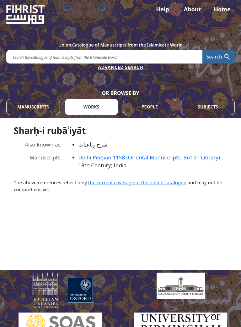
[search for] (104, 57)
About (192, 9)
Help (162, 9)
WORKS (91, 107)
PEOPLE (150, 107)
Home (222, 9)
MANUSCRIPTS (33, 107)
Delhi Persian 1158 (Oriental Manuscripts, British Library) (149, 157)
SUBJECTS (208, 107)
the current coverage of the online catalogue (137, 182)
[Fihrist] (120, 14)
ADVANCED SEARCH (120, 67)
